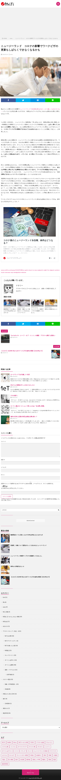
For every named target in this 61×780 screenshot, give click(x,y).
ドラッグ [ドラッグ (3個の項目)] (22, 751)
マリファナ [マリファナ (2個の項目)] (53, 751)
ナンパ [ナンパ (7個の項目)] (30, 751)
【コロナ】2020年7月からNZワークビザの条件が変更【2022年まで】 (22, 351)
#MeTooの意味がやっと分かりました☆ (23, 385)
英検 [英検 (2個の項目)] (49, 759)
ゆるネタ (5, 626)
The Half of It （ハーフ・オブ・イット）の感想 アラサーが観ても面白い (33, 335)
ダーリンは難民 (9, 665)
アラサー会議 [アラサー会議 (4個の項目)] (40, 742)
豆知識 (6, 689)
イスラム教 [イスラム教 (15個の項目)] (5, 746)
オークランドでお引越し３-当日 (20, 374)
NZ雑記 (7, 650)
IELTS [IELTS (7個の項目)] (3, 742)
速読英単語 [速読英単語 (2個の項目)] (5, 764)
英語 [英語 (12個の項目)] (54, 759)
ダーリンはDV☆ (9, 660)
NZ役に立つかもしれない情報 (11, 616)
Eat (4, 597)
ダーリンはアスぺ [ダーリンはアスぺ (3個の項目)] (7, 751)
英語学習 (5, 713)
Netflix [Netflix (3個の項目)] (9, 742)
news (11, 54)
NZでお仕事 (8, 636)
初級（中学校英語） (10, 684)
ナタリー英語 (6, 679)
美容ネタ (5, 708)
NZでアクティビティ (10, 641)
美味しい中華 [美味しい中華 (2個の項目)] (36, 759)
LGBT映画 (9, 674)
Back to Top (30, 773)
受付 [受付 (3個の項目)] (45, 755)
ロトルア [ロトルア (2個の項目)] (11, 755)
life (3, 602)
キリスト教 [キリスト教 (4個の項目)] (32, 746)
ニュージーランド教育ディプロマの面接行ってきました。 (37, 310)
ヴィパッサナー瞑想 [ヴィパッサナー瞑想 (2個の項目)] (22, 755)
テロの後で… (14, 395)
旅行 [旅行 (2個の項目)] (16, 759)
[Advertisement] (30, 22)
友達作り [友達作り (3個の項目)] (38, 755)
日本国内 (7, 703)
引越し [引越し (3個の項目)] (4, 759)
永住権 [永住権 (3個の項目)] (22, 759)
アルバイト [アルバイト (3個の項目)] (49, 742)
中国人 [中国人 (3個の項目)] (32, 755)
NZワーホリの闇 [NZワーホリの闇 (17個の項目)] (23, 742)
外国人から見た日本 (8, 694)
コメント (3, 441)
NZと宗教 (5, 612)
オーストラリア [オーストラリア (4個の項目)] (22, 746)
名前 (3, 459)
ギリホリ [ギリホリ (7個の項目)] (40, 746)
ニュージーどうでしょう (35, 778)
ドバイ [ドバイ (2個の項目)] (16, 751)
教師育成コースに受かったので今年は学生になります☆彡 (10, 310)
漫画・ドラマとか (10, 670)
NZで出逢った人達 (10, 645)
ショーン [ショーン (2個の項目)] (47, 746)
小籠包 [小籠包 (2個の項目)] (55, 755)
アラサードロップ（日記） (10, 305)
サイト (3, 474)
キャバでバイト (9, 655)
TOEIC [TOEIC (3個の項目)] (32, 742)
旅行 (4, 698)
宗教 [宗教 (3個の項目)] (50, 755)
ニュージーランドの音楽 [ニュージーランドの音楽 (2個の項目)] (41, 751)
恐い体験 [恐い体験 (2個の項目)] (10, 759)
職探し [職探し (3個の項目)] (44, 759)
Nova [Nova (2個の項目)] (14, 742)
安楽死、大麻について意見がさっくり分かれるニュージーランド (23, 310)
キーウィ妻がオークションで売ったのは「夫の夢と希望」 (28, 406)
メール (3, 467)
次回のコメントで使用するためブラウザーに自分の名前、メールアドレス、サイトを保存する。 (27, 483)
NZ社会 (27, 305)
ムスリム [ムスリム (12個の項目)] (4, 755)
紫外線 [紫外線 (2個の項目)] (28, 759)
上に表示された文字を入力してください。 (13, 488)
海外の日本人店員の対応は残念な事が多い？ (24, 416)
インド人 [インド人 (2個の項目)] (13, 746)
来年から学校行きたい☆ (51, 309)
